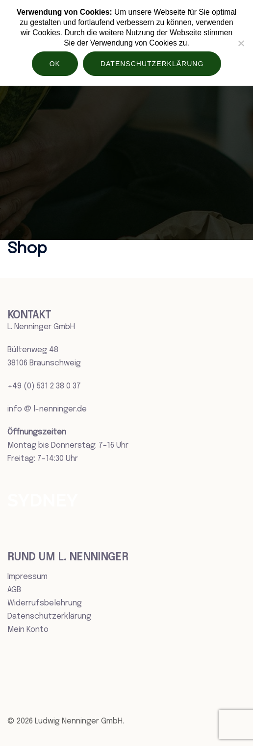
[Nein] (241, 43)
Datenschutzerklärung (49, 616)
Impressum (27, 577)
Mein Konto (28, 630)
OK (55, 64)
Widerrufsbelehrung (44, 603)
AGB (14, 590)
